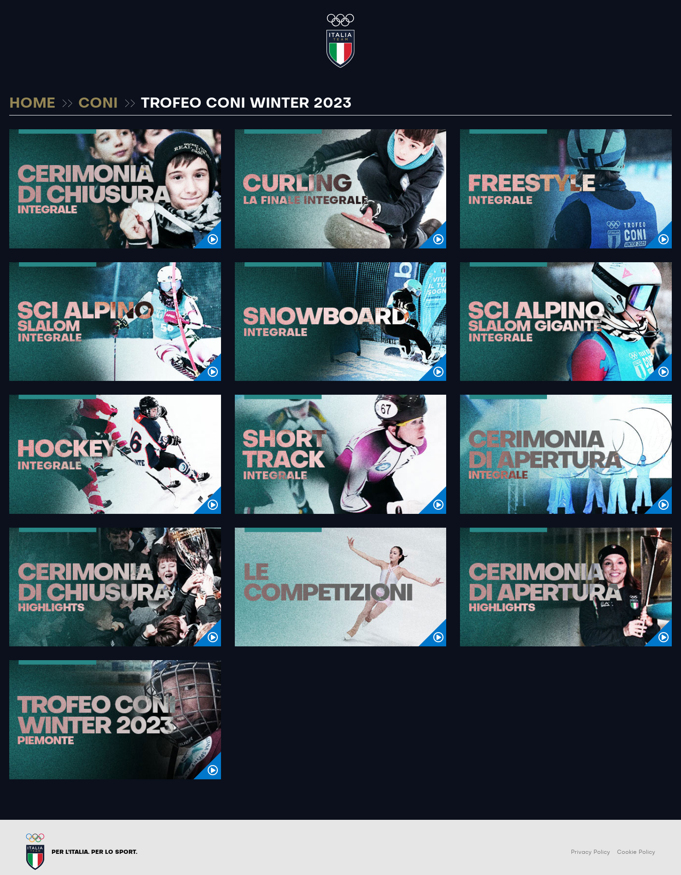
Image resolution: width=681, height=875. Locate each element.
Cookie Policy (636, 852)
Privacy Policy (590, 852)
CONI (98, 103)
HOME (32, 103)
